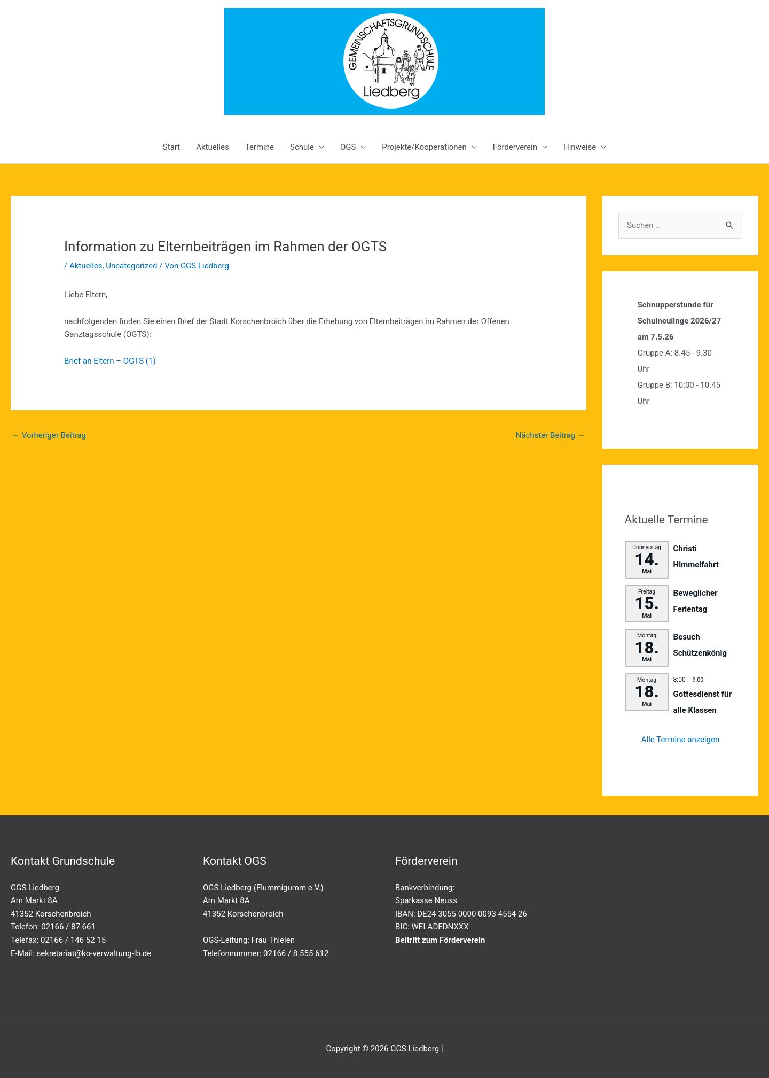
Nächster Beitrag (550, 435)
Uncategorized (131, 266)
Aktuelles (212, 147)
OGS (348, 147)
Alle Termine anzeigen (680, 739)
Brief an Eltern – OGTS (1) (110, 361)
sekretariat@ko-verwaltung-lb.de (94, 953)
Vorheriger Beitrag (49, 435)
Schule (302, 147)
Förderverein (515, 147)
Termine (259, 147)
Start (171, 147)
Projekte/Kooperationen (424, 147)
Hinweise (579, 147)
